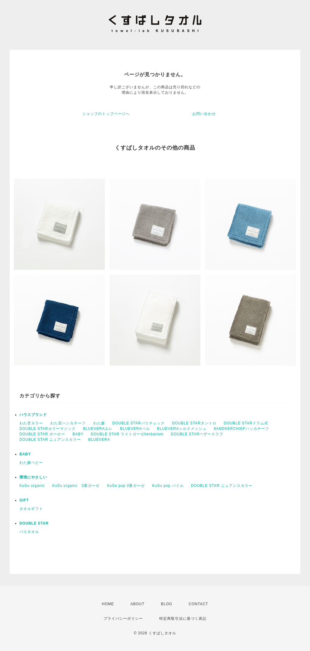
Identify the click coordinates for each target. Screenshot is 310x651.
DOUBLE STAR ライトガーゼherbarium (127, 434)
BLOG (166, 604)
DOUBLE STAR (34, 523)
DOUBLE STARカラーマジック (47, 429)
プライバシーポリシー (123, 618)
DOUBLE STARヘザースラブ (197, 434)
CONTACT (198, 604)
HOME (108, 604)
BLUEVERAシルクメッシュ (181, 429)
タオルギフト (31, 509)
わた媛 (99, 423)
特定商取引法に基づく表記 (182, 618)
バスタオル (29, 532)
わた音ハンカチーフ (68, 423)
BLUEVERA (99, 439)
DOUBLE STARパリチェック (138, 423)
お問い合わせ (204, 114)
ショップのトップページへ (106, 114)
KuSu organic (32, 486)
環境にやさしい (33, 477)
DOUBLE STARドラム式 (246, 423)
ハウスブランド (33, 415)
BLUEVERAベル (135, 429)
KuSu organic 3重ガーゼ (76, 486)
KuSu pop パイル (168, 486)
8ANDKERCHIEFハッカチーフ (241, 429)
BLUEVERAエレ (98, 429)
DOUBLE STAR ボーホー (42, 434)
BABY (77, 434)
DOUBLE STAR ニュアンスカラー (50, 439)
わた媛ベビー (31, 462)
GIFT (24, 500)
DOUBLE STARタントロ (194, 423)
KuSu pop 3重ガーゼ (126, 486)
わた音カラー (31, 423)
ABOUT (137, 604)
